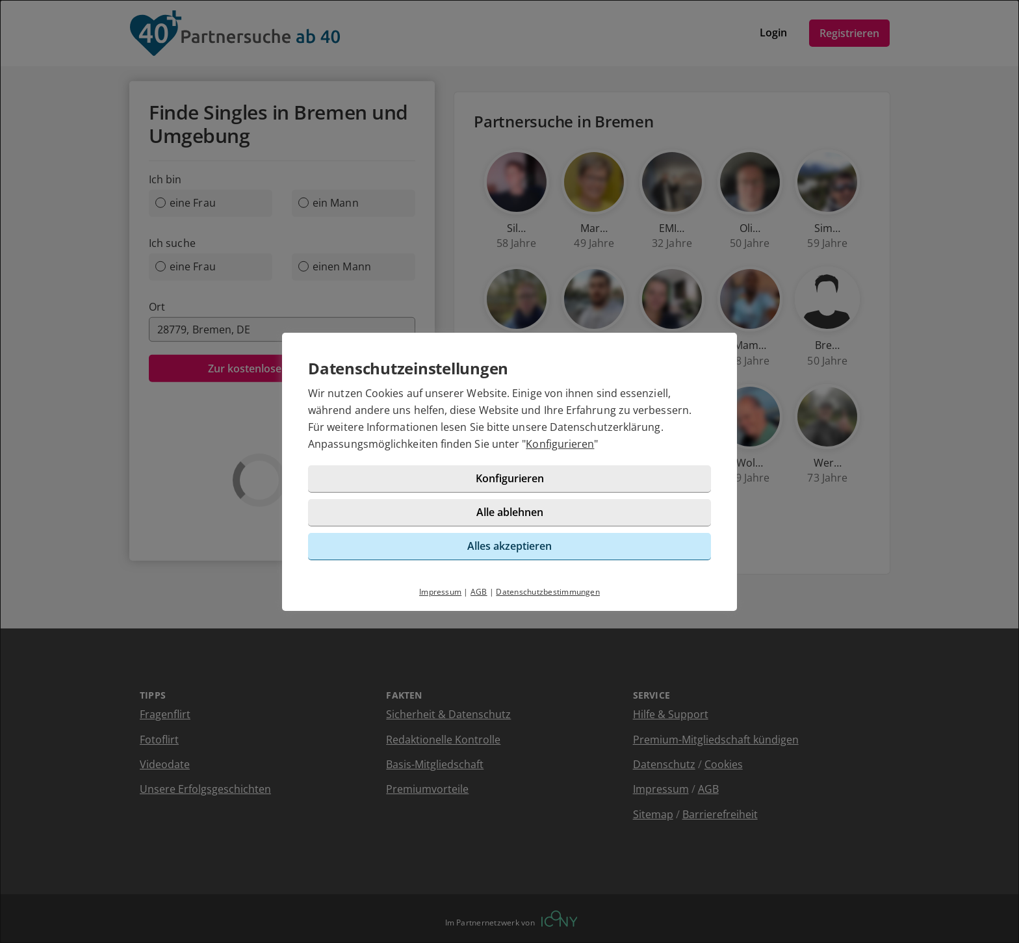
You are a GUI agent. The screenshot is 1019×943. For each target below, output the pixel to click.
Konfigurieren (560, 444)
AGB (479, 591)
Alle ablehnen (509, 512)
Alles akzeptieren (509, 546)
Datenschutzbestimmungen (548, 591)
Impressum (440, 591)
